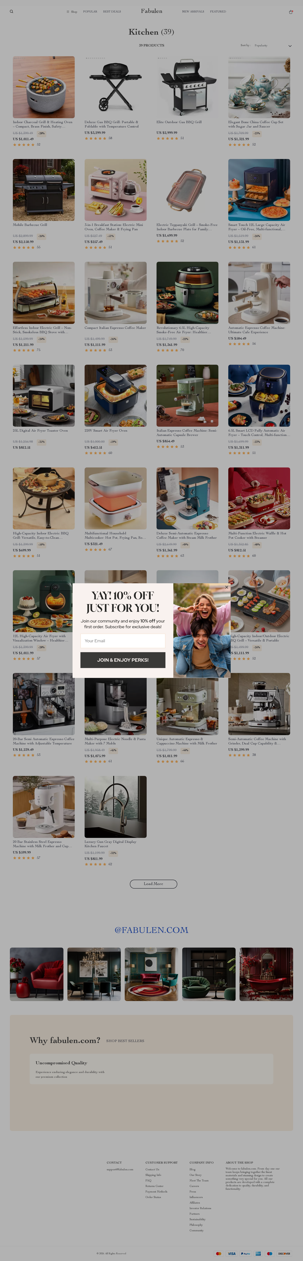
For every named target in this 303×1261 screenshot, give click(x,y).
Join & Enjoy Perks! (123, 660)
